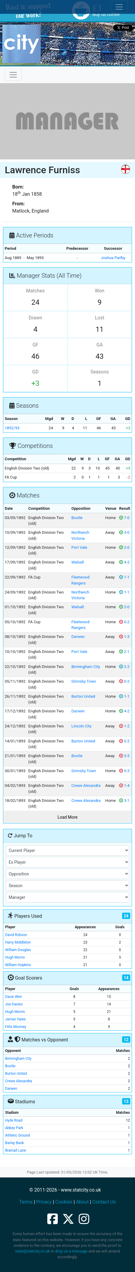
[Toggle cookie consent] (119, 7)
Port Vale (79, 547)
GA (99, 345)
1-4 (124, 785)
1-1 (124, 577)
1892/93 (12, 428)
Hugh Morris (15, 957)
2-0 (124, 547)
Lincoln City (81, 726)
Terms (26, 1202)
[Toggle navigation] (13, 75)
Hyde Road (13, 1120)
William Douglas (18, 950)
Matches (35, 291)
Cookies (63, 1202)
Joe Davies (13, 1004)
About (82, 1202)
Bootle (76, 517)
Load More (67, 817)
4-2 (124, 562)
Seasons (99, 372)
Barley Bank (14, 1143)
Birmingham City (85, 666)
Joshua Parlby (113, 257)
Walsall (77, 562)
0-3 (124, 771)
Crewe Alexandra (85, 785)
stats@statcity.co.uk (32, 1251)
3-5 (124, 756)
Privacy (44, 1202)
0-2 (124, 622)
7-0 (124, 517)
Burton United (83, 696)
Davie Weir (13, 997)
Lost (99, 318)
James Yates (15, 1019)
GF (35, 345)
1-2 (124, 726)
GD (35, 372)
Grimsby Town (83, 681)
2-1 (124, 651)
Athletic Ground (17, 1135)
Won (99, 291)
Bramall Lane (15, 1150)
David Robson (16, 935)
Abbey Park (14, 1128)
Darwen (77, 636)
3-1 (124, 800)
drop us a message (71, 1251)
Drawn (35, 318)
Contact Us (104, 1202)
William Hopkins (18, 965)
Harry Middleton (18, 942)
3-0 (124, 532)
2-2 (124, 666)
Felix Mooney (15, 1027)
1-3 (124, 636)
